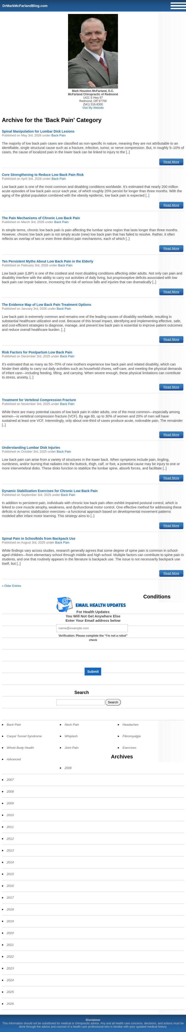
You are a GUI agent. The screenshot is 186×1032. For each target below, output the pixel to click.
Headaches (131, 724)
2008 (10, 791)
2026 (10, 1004)
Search (81, 692)
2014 (10, 862)
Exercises (129, 748)
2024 (10, 980)
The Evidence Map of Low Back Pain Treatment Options (46, 305)
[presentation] (93, 656)
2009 (10, 803)
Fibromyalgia (132, 736)
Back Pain (58, 135)
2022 (10, 956)
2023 (10, 968)
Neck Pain (72, 724)
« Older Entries (11, 586)
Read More (171, 162)
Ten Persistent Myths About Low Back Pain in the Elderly (47, 261)
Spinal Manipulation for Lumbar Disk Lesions (38, 131)
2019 (10, 921)
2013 (10, 850)
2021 (10, 945)
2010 (10, 815)
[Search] (80, 702)
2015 (10, 874)
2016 (10, 886)
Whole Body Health (20, 748)
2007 (10, 780)
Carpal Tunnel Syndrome (24, 736)
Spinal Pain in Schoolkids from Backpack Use (39, 538)
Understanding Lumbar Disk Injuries (31, 447)
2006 (68, 768)
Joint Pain (72, 748)
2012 (10, 838)
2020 (10, 933)
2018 (10, 909)
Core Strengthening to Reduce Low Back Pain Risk (43, 175)
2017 (10, 897)
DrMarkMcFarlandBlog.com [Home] (25, 6)
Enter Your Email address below (93, 620)
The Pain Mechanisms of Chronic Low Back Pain (41, 218)
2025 (10, 992)
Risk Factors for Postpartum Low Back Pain (37, 352)
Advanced (14, 759)
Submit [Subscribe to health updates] (93, 671)
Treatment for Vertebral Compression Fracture (39, 400)
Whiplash (71, 736)
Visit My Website (92, 107)
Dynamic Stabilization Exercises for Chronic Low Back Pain (50, 491)
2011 (10, 827)
